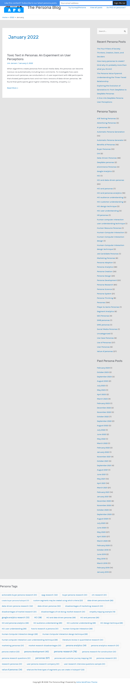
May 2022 (101, 439)
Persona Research (105, 284)
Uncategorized (103, 333)
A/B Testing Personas (106, 118)
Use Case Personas (105, 338)
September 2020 (104, 514)
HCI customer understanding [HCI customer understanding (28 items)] (81, 623)
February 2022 (103, 447)
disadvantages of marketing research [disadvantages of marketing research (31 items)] (84, 606)
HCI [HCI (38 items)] (38, 617)
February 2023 (103, 403)
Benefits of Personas (106, 144)
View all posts (97, 7)
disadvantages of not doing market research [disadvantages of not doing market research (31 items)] (63, 612)
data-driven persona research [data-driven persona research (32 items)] (17, 606)
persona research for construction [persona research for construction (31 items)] (99, 651)
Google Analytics (104, 171)
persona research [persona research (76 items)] (65, 651)
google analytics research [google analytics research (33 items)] (15, 617)
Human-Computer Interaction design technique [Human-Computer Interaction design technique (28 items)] (65, 634)
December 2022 (104, 408)
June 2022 (101, 434)
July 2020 (101, 523)
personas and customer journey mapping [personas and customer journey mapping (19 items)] (73, 658)
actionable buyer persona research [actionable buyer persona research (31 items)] (19, 595)
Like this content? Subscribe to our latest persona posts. (43, 3)
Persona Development (107, 280)
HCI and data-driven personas (110, 180)
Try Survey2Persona (78, 7)
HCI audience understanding (110, 197)
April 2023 (101, 394)
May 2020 (101, 532)
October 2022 (103, 416)
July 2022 (101, 430)
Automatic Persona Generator (110, 140)
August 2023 (102, 381)
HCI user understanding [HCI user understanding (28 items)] (14, 629)
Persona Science (104, 289)
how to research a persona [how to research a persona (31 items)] (44, 628)
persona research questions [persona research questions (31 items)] (16, 658)
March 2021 (102, 487)
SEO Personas (103, 316)
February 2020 (103, 545)
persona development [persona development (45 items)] (36, 651)
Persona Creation (104, 271)
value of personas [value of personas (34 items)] (12, 669)
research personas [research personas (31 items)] (12, 664)
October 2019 (102, 550)
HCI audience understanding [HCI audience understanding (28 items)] (47, 623)
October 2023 (103, 372)
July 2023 (101, 385)
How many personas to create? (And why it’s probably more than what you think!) (112, 65)
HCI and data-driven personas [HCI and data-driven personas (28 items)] (61, 617)
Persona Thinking (105, 298)
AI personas (102, 127)
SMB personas (103, 320)
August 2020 (102, 519)
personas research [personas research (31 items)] (106, 658)
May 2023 (101, 390)
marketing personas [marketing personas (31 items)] (13, 645)
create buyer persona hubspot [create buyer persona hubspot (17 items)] (15, 600)
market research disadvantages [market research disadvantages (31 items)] (45, 645)
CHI (98, 153)
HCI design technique (107, 206)
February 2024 (103, 368)
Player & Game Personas (108, 307)
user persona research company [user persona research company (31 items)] (43, 664)
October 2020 (103, 510)
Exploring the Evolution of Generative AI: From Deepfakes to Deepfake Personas (112, 90)
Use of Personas (104, 342)
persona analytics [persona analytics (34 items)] (76, 645)
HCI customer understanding (110, 202)
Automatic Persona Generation (111, 132)
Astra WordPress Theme (86, 682)
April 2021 (101, 483)
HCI (98, 175)
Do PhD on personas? (116, 7)
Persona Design (104, 276)
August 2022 (102, 425)
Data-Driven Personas (107, 158)
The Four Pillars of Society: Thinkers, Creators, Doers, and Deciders (110, 52)
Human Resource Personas (109, 228)
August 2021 (102, 470)
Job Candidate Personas (108, 253)
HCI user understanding (108, 211)
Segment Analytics (105, 311)
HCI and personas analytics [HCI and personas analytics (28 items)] (15, 623)
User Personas (103, 347)
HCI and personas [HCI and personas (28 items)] (89, 617)
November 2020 (104, 505)
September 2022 (104, 421)
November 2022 (104, 412)
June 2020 (101, 527)
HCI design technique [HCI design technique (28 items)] (111, 623)
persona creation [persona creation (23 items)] (10, 652)
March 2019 (102, 563)
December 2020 (104, 501)
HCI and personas (105, 188)
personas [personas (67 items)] (42, 658)
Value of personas (105, 351)
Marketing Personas (106, 258)
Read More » (12, 88)
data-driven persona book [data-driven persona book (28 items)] (100, 600)
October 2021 (102, 461)
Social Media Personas (107, 329)
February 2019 (103, 567)
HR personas (102, 215)
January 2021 (103, 496)
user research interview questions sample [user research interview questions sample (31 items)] (84, 664)
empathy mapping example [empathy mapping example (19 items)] (102, 612)
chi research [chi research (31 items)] (99, 595)
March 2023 (102, 399)
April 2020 (101, 536)
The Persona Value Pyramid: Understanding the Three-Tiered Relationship (111, 77)
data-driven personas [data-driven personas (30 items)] (49, 606)
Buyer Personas (104, 149)
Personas (101, 302)
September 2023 (104, 376)
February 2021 (103, 492)
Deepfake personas (105, 162)
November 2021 (104, 456)
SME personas (103, 325)
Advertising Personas (106, 123)
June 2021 (101, 474)
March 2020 (102, 541)
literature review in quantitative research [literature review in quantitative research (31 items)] (82, 640)
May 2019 (101, 558)
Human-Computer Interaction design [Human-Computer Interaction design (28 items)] (20, 634)
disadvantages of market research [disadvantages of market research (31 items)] (19, 612)
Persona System (104, 293)
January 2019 (103, 572)
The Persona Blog (44, 7)
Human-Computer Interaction (110, 232)
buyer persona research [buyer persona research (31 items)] (74, 595)
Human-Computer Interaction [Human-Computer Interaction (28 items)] (78, 629)
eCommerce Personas (106, 167)
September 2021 (104, 465)
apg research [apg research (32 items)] (50, 595)
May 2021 (101, 479)
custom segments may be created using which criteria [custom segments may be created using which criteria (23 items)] (58, 600)
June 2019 (101, 554)
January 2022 (103, 452)
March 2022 (102, 443)
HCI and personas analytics (109, 193)
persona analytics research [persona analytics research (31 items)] (105, 645)
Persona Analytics (105, 267)
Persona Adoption (105, 262)
